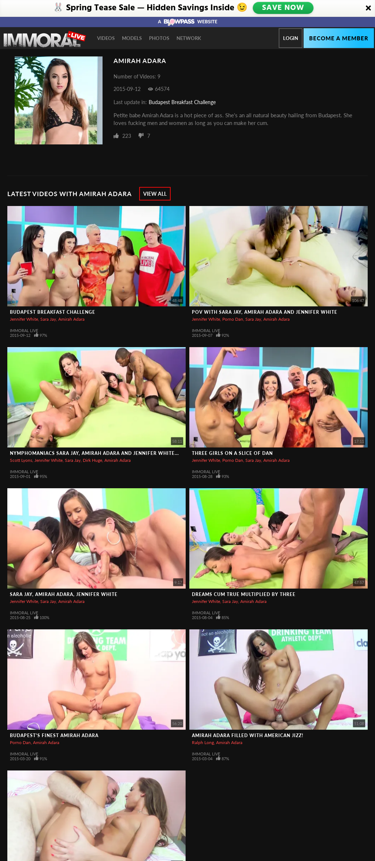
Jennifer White (24, 319)
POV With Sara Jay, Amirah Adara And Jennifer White (264, 312)
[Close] (368, 8)
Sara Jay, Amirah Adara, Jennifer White (64, 594)
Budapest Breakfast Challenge (182, 102)
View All (155, 194)
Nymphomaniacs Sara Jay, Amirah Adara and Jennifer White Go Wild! (105, 453)
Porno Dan (232, 319)
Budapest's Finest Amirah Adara (54, 735)
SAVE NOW (283, 8)
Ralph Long (203, 742)
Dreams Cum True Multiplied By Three (244, 594)
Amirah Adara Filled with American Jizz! (247, 735)
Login (290, 38)
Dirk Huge (92, 460)
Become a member (338, 38)
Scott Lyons (21, 460)
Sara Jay (48, 319)
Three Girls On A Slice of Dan (232, 453)
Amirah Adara (71, 319)
